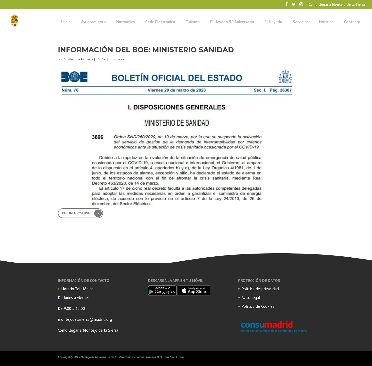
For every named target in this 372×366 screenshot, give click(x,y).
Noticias (326, 21)
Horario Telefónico (77, 288)
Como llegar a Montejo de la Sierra (88, 330)
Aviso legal (251, 297)
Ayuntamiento (93, 21)
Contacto (352, 21)
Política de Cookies (258, 306)
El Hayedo (273, 21)
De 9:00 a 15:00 (71, 308)
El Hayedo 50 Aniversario (232, 21)
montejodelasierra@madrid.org (85, 319)
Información (117, 59)
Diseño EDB (153, 357)
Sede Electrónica (160, 21)
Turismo (193, 21)
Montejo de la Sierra (78, 59)
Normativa (125, 21)
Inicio (66, 21)
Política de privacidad (260, 288)
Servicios (301, 21)
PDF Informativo (76, 213)
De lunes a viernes (73, 297)
